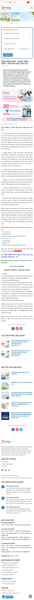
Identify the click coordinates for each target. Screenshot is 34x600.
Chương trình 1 (6, 232)
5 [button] (18, 23)
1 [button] (10, 23)
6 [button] (20, 23)
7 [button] (22, 23)
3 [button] (14, 23)
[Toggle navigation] (32, 8)
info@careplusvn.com (13, 593)
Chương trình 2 (7, 238)
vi (29, 2)
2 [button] (12, 23)
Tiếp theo (8, 55)
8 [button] (24, 23)
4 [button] (16, 23)
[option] (17, 17)
